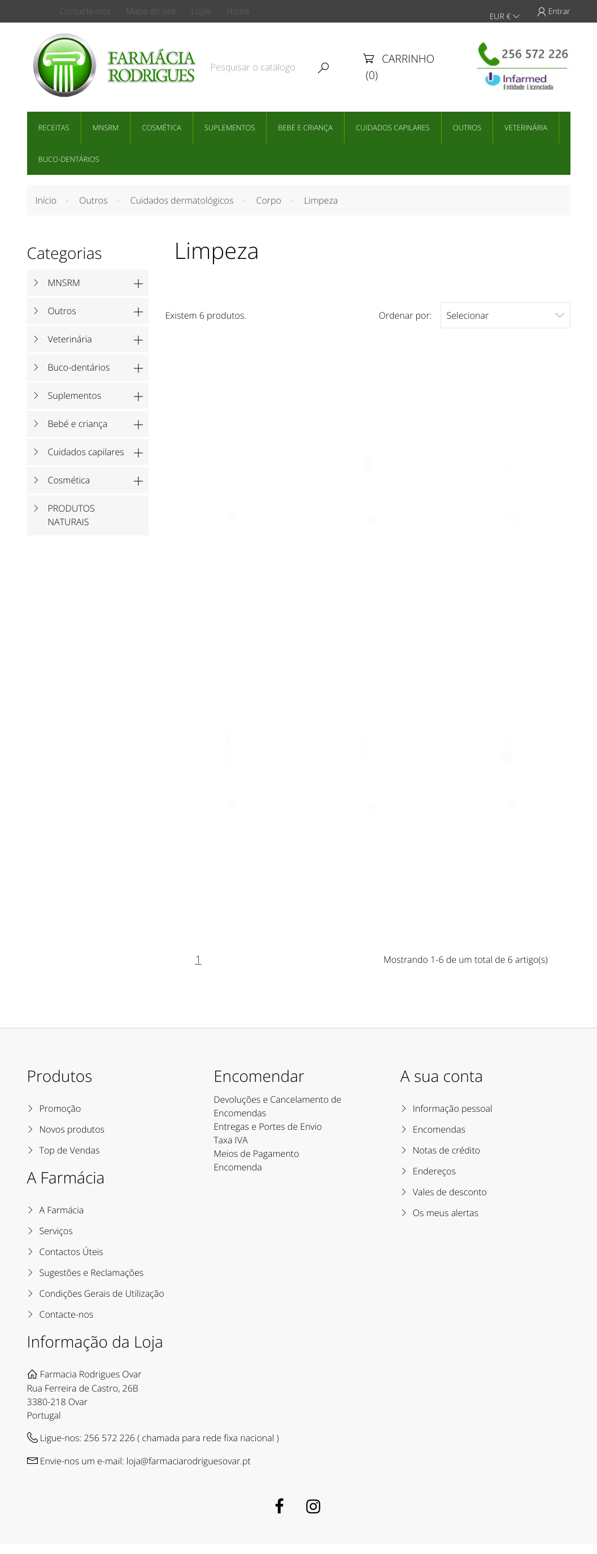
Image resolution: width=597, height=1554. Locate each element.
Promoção (60, 1118)
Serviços (56, 1240)
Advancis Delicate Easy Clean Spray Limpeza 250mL (508, 497)
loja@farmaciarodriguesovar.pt (189, 1470)
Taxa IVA (230, 1149)
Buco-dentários (68, 158)
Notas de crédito (446, 1160)
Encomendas (439, 1139)
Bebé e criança (305, 126)
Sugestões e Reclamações (92, 1282)
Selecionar (505, 313)
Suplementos (229, 126)
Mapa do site (157, 11)
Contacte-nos (89, 11)
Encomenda (237, 1176)
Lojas (211, 11)
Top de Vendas (70, 1160)
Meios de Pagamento (256, 1163)
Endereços (434, 1180)
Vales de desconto (450, 1201)
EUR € (505, 11)
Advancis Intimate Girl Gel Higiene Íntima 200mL (227, 790)
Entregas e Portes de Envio (267, 1136)
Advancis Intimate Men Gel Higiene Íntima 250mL (508, 790)
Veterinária (525, 126)
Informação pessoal (453, 1118)
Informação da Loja (95, 1351)
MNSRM (106, 126)
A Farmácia (62, 1219)
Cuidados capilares (392, 126)
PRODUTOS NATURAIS (71, 514)
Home (252, 11)
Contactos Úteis (71, 1261)
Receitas (53, 126)
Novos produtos (72, 1139)
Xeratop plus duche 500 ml (368, 494)
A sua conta (441, 1086)
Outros (467, 126)
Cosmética (161, 126)
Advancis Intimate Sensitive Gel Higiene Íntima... (367, 790)
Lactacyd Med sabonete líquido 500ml (226, 497)
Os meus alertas (445, 1222)
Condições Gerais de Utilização (102, 1303)
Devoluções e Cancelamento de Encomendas (277, 1116)
